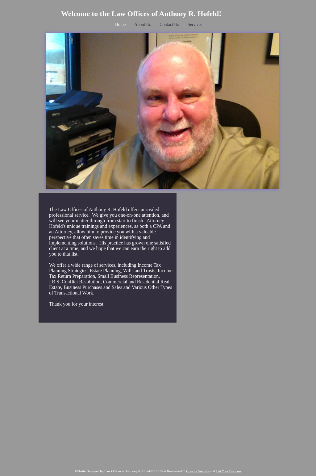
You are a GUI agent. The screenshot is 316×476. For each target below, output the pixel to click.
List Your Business (228, 471)
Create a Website (197, 471)
